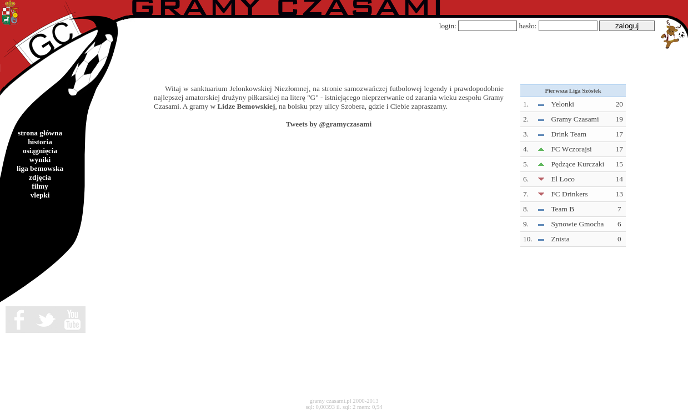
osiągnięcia (40, 150)
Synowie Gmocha (577, 224)
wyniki (40, 159)
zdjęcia (40, 177)
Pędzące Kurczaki (577, 164)
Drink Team (568, 134)
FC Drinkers (569, 194)
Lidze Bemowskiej (246, 106)
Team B (562, 209)
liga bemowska (40, 168)
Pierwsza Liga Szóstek (573, 91)
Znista (560, 239)
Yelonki (562, 104)
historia (40, 142)
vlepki (40, 195)
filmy (40, 186)
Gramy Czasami (575, 119)
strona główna (40, 133)
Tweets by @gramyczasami (328, 124)
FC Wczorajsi (571, 149)
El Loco (563, 179)
